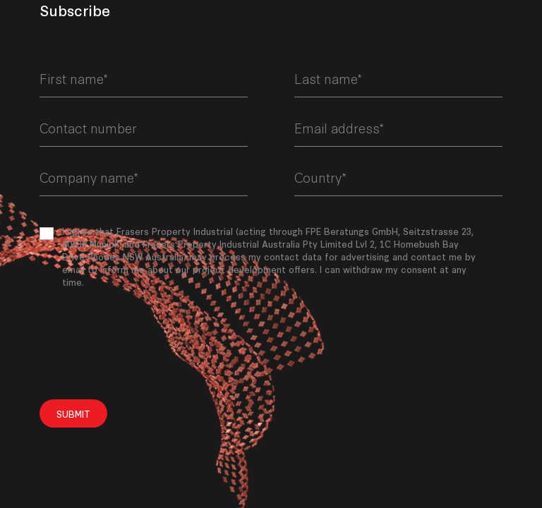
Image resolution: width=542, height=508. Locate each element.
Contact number (88, 128)
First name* (74, 78)
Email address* (339, 128)
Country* (320, 177)
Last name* (328, 78)
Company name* (89, 177)
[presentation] (147, 343)
